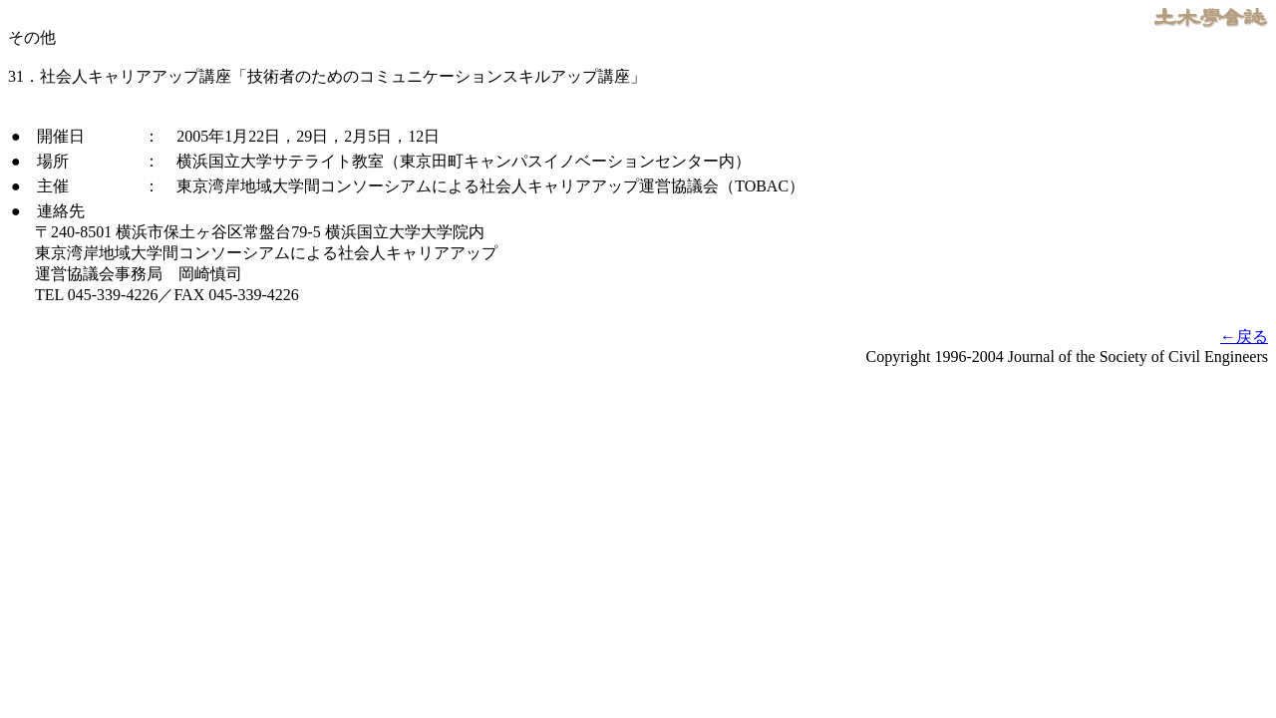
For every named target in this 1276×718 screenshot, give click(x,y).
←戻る (1244, 336)
